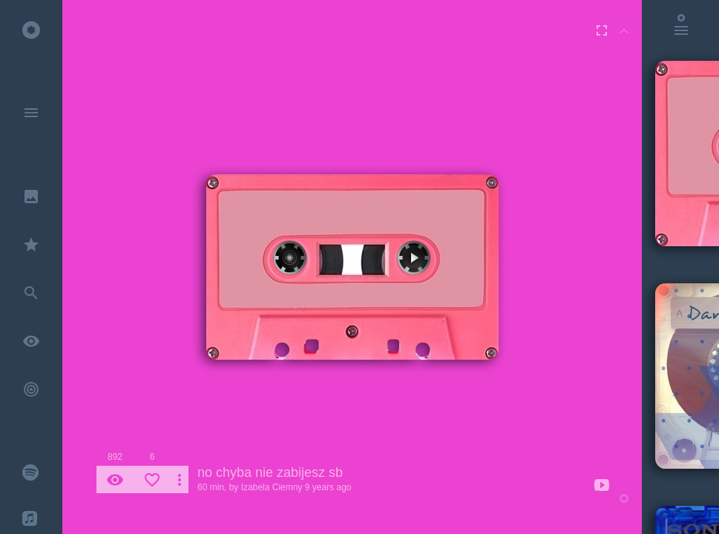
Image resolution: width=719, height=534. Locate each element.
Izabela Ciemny (272, 487)
